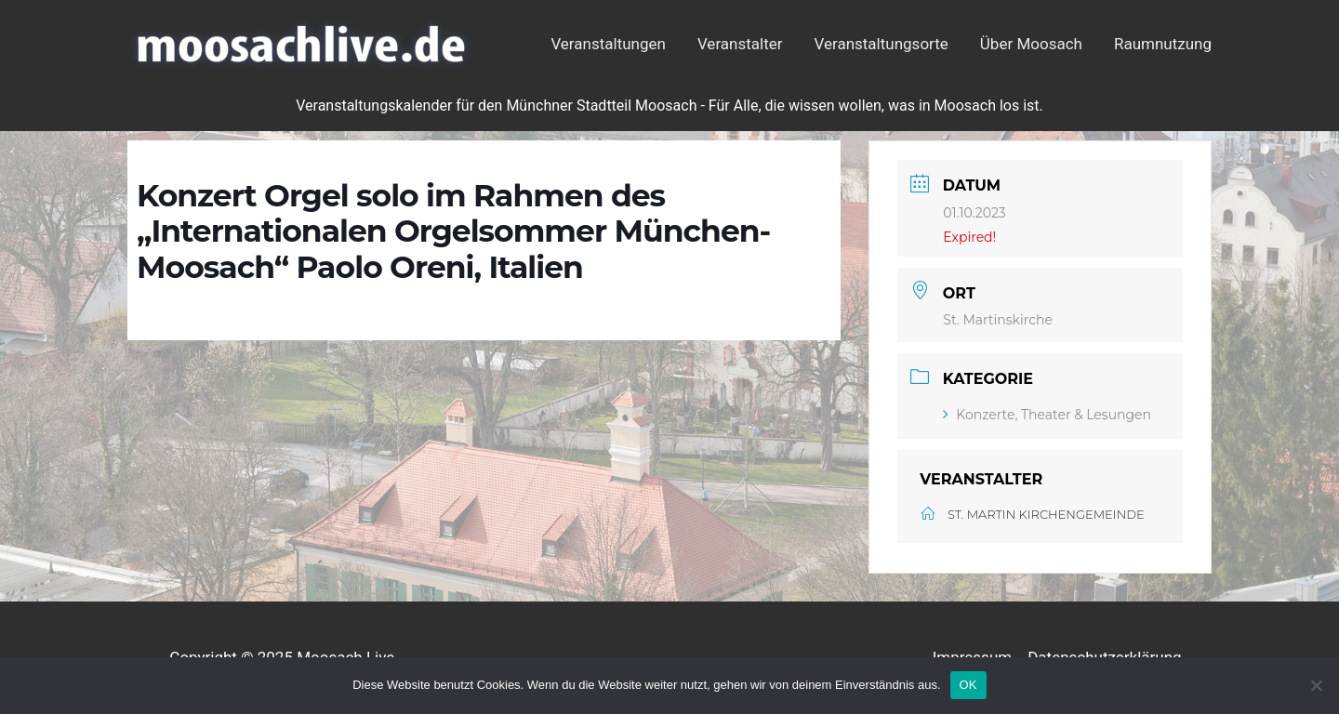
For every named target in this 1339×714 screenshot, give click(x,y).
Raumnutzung (1163, 43)
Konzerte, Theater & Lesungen (1047, 414)
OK (968, 685)
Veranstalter (740, 43)
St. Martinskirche (998, 319)
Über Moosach (1031, 43)
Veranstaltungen (608, 43)
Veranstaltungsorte (881, 43)
